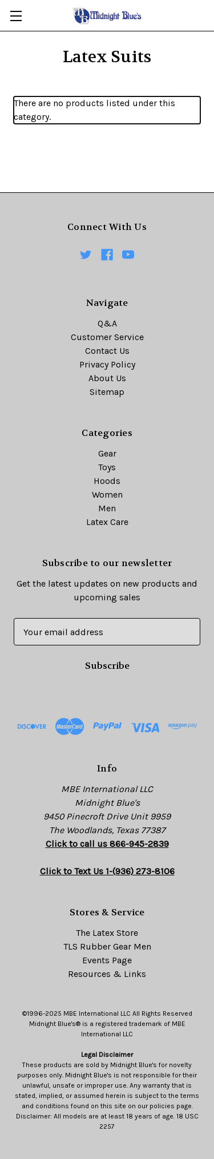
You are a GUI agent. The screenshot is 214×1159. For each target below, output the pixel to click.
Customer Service (107, 337)
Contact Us (107, 350)
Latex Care (107, 521)
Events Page (107, 960)
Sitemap (107, 391)
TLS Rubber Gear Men (107, 946)
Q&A (107, 323)
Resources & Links (107, 973)
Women (107, 494)
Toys (107, 467)
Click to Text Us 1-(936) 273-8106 (107, 871)
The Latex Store (107, 932)
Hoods (107, 480)
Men (107, 508)
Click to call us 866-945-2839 (107, 843)
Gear (107, 453)
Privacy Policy (107, 364)
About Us (107, 378)
